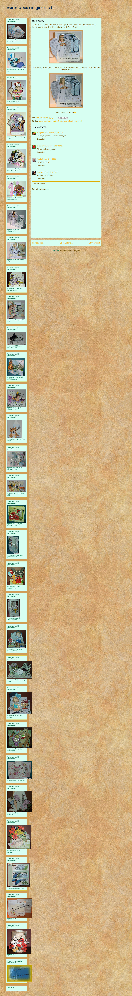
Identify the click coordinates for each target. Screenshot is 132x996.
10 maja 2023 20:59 (50, 172)
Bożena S (41, 146)
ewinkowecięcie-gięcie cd (29, 7)
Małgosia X (41, 133)
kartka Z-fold (57, 121)
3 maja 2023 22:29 (49, 159)
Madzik (40, 172)
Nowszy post (37, 243)
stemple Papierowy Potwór (72, 121)
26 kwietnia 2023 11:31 (53, 146)
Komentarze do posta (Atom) (70, 251)
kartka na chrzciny (45, 121)
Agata (39, 159)
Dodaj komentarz (39, 183)
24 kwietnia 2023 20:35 (54, 133)
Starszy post (94, 243)
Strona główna (66, 243)
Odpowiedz (41, 139)
